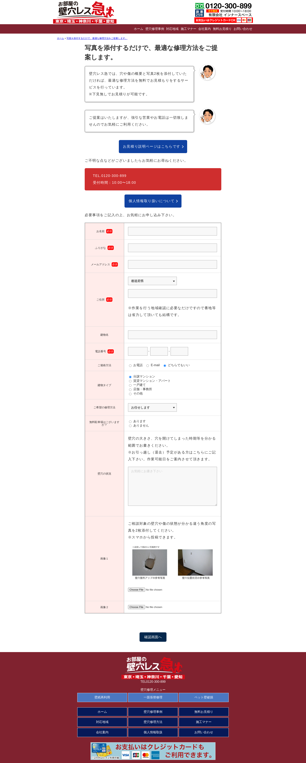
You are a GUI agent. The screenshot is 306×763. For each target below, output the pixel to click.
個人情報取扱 (153, 732)
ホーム (138, 28)
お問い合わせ (243, 28)
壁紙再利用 (102, 697)
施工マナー (188, 28)
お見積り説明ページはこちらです (151, 146)
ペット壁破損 (203, 697)
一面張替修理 (153, 697)
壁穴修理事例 (154, 28)
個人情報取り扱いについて (151, 201)
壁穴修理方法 (153, 722)
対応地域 (172, 28)
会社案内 (204, 28)
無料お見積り (222, 28)
